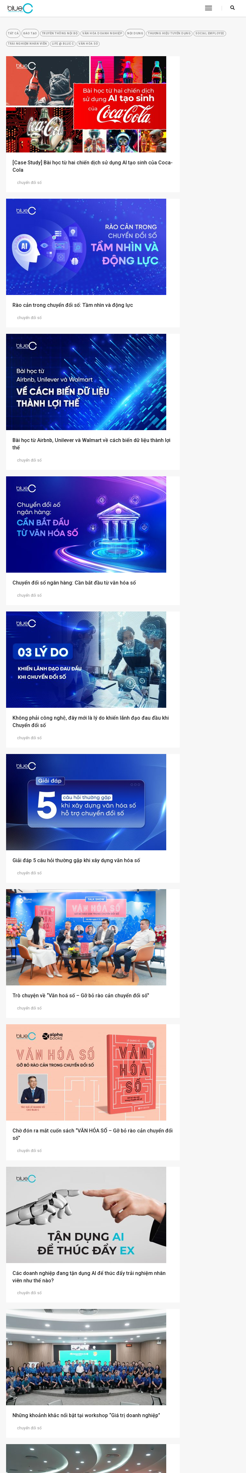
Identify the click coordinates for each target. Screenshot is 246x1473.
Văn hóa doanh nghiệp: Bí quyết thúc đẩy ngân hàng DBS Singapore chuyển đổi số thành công (60, 1089)
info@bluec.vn (152, 1447)
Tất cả (19, 37)
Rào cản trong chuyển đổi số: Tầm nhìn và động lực (182, 161)
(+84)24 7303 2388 (158, 1441)
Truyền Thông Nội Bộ (86, 37)
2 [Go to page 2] (123, 1367)
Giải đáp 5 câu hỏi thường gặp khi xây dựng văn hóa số (183, 390)
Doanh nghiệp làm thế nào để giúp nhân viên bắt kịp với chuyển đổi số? (179, 1200)
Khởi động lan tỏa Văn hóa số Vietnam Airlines (177, 970)
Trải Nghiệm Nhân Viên (143, 50)
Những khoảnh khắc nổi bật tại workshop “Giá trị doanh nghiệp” (180, 619)
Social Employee (92, 50)
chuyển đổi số (27, 177)
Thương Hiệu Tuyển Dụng (38, 50)
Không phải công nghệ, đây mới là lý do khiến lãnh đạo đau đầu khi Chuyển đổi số (61, 390)
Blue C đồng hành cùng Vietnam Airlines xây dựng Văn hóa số (59, 856)
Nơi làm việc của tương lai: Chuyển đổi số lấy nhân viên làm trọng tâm (181, 1085)
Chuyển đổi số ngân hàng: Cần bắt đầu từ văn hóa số (181, 275)
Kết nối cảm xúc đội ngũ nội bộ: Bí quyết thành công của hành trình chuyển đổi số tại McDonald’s (180, 1318)
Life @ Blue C (190, 50)
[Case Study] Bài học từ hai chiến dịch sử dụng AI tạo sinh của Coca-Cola (60, 161)
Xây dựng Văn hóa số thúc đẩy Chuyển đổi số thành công (61, 970)
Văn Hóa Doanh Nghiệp (142, 37)
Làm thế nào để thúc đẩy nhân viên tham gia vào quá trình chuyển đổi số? (59, 1314)
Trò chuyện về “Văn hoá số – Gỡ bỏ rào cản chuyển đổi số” (62, 505)
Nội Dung (185, 37)
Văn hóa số (24, 64)
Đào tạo (45, 37)
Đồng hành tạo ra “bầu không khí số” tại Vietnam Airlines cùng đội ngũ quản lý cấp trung (182, 737)
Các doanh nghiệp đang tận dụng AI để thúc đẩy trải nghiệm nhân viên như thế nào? (57, 623)
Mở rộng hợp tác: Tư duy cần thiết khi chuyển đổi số (176, 856)
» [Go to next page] (137, 1367)
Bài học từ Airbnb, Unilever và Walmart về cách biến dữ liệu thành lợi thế (60, 275)
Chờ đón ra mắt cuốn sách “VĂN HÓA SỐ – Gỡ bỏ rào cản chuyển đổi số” (182, 505)
